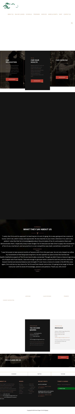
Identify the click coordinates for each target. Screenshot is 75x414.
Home (4, 14)
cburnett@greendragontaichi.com (37, 339)
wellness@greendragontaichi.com (62, 337)
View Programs (12, 79)
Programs (36, 14)
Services (44, 14)
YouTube (63, 374)
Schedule (29, 14)
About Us (10, 14)
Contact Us (67, 14)
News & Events (53, 14)
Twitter (39, 374)
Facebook (13, 374)
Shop (60, 14)
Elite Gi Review (42, 384)
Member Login (61, 388)
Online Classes (19, 14)
